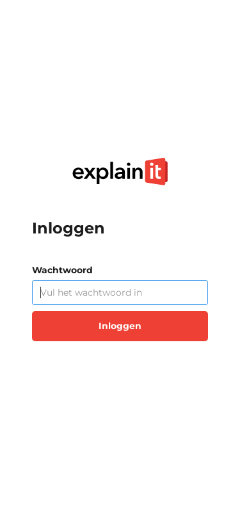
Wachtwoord (62, 270)
